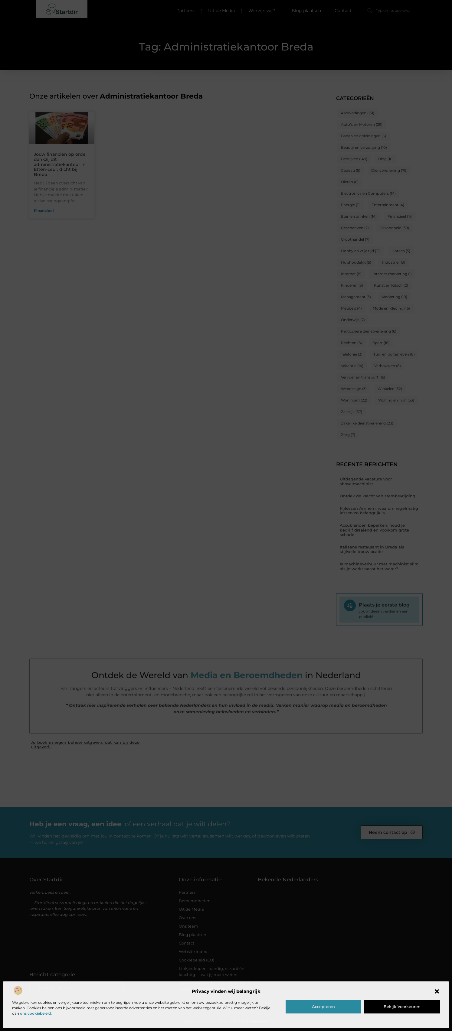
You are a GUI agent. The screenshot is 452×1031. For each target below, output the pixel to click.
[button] (437, 991)
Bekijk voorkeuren (402, 1006)
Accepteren (323, 1006)
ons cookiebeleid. (36, 1013)
